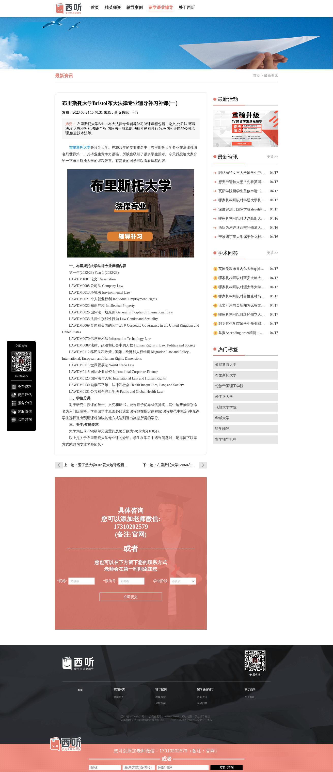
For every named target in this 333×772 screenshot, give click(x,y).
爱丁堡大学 (224, 397)
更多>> (272, 157)
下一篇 (175, 465)
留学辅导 (222, 429)
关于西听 (187, 7)
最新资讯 (202, 697)
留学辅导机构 (225, 439)
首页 (95, 7)
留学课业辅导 (161, 7)
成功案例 (160, 703)
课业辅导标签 (202, 716)
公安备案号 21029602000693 (164, 716)
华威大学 (222, 418)
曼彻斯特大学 (225, 365)
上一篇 (96, 465)
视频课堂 (160, 697)
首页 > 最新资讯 (265, 76)
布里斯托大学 (225, 375)
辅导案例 (134, 7)
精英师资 (113, 7)
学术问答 (202, 703)
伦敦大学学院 (225, 407)
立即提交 (131, 597)
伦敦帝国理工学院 (229, 386)
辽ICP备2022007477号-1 (133, 716)
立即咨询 (226, 767)
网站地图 (187, 716)
